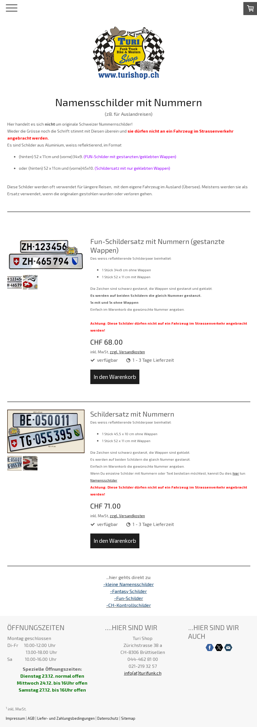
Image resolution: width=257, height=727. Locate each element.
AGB (31, 718)
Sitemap (128, 718)
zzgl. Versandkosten (127, 352)
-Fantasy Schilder (128, 591)
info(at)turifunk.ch (142, 673)
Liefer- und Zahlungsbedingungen (66, 718)
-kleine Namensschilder (128, 584)
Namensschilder (103, 480)
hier (236, 473)
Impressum (15, 718)
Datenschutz (107, 718)
